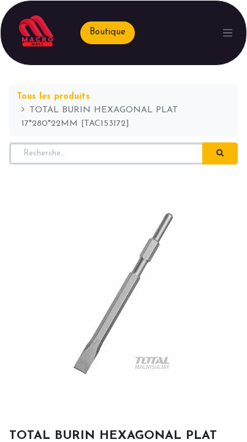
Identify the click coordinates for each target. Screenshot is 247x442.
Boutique (107, 32)
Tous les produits (53, 96)
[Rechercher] (220, 153)
